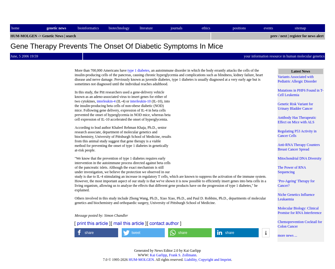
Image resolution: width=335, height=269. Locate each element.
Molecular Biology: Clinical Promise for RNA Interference (300, 210)
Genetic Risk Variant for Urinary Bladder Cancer (295, 106)
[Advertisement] (220, 131)
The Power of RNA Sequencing (292, 169)
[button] (96, 232)
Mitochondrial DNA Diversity (300, 158)
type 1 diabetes (138, 70)
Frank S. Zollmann (182, 255)
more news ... (287, 235)
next (283, 36)
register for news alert (307, 36)
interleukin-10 (140, 101)
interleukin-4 (106, 101)
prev (273, 36)
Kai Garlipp (158, 255)
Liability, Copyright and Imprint (207, 260)
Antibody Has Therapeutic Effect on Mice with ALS (297, 119)
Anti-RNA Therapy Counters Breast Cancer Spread (299, 147)
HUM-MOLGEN (141, 260)
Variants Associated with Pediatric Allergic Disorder (297, 79)
